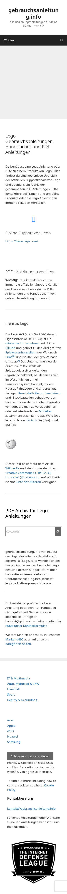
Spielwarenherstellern (21, 352)
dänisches (12, 343)
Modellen (45, 411)
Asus (10, 731)
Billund (10, 348)
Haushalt (13, 689)
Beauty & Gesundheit (22, 700)
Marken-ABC (14, 639)
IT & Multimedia (18, 678)
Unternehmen (30, 343)
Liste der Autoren (28, 482)
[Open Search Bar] (61, 40)
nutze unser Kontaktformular (25, 626)
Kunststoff (25, 393)
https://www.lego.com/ (21, 241)
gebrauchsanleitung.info (33, 13)
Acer (10, 720)
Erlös (8, 357)
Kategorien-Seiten (18, 644)
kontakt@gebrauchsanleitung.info (31, 808)
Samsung (13, 742)
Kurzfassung (29, 477)
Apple (11, 726)
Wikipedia (12, 468)
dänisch (31, 420)
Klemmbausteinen (47, 393)
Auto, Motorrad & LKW (23, 684)
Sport (11, 694)
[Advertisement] (33, 80)
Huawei (12, 736)
